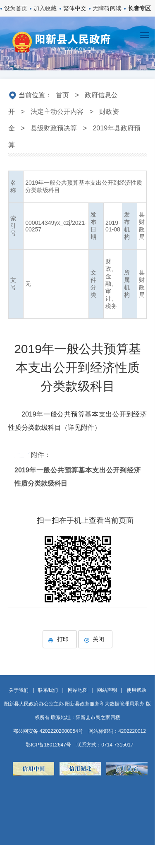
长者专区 (139, 8)
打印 (60, 639)
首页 (62, 95)
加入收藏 (45, 8)
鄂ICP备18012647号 (48, 745)
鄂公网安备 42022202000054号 (48, 731)
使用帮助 (136, 690)
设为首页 (15, 8)
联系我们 (48, 690)
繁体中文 (74, 8)
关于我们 (19, 690)
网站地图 (78, 690)
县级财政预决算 (54, 128)
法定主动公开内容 (57, 111)
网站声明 (107, 690)
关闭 (95, 639)
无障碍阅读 (107, 8)
